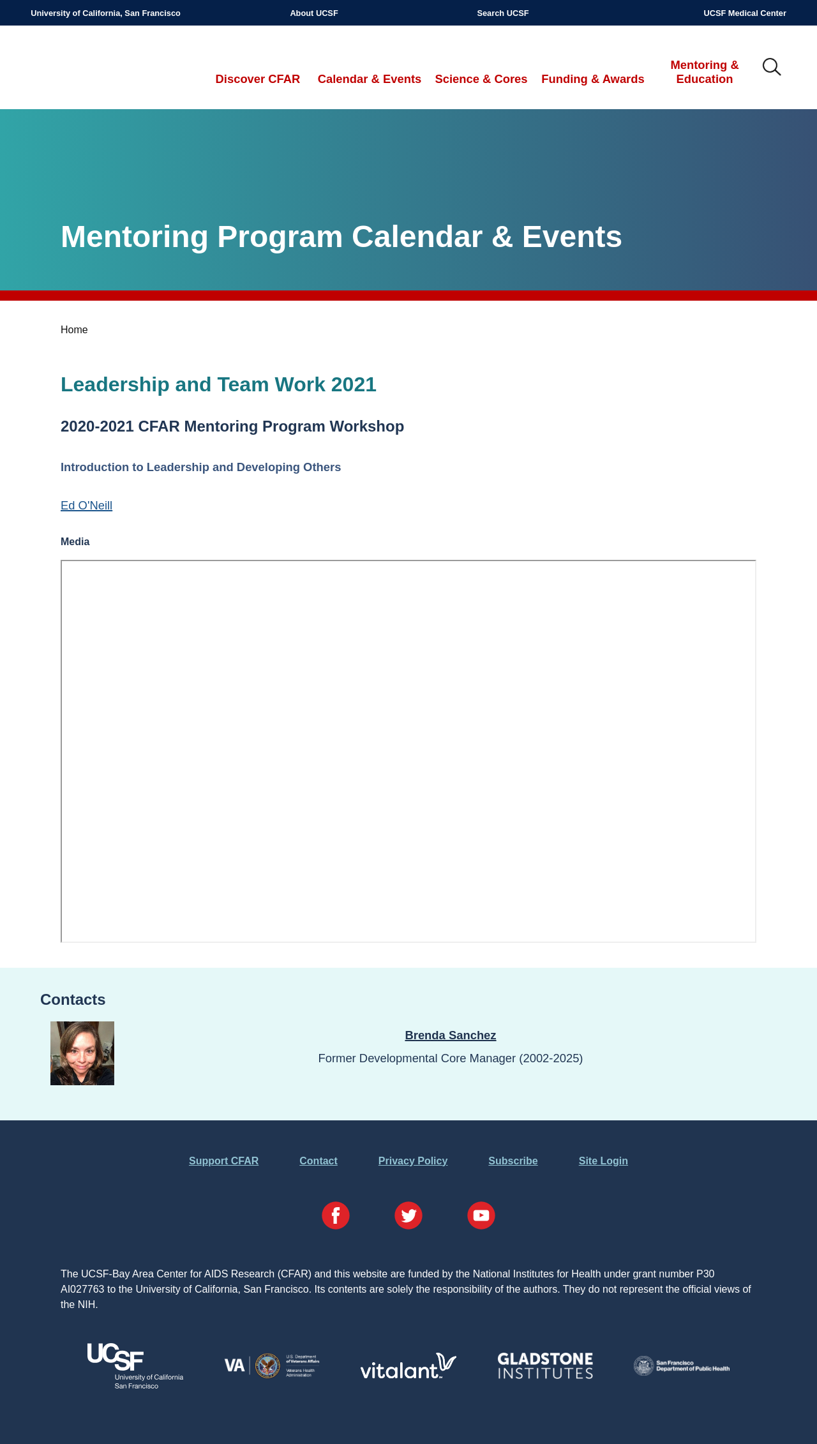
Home (74, 329)
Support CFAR (224, 1160)
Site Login (603, 1160)
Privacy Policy (413, 1160)
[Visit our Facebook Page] (336, 1218)
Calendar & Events (370, 79)
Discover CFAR (258, 79)
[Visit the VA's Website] (272, 1376)
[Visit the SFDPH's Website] (682, 1372)
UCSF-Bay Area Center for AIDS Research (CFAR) (97, 68)
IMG (772, 67)
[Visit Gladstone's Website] (545, 1376)
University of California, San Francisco (106, 13)
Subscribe (512, 1160)
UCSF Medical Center (744, 13)
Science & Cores (481, 79)
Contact (318, 1160)
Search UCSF (502, 13)
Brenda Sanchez (450, 1035)
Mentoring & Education (704, 72)
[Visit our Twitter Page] (408, 1218)
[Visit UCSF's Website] (135, 1385)
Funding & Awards (592, 79)
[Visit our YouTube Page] (481, 1218)
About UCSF (314, 13)
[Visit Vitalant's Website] (408, 1374)
